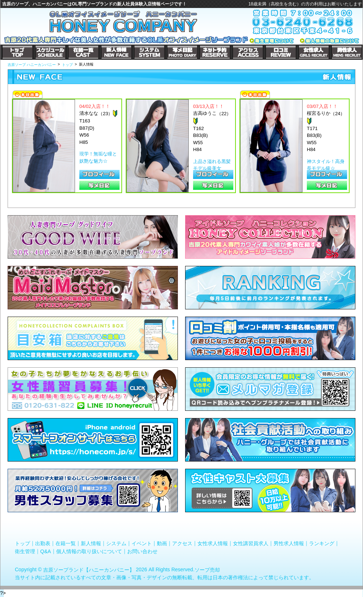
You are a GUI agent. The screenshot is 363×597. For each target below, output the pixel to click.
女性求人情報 (212, 543)
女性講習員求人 (250, 543)
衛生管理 (25, 551)
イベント (142, 543)
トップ (22, 543)
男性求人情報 (289, 543)
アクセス (182, 543)
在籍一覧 (65, 543)
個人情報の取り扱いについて (89, 551)
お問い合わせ (142, 551)
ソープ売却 (207, 570)
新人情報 (91, 543)
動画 (162, 543)
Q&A (45, 551)
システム (116, 543)
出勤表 (42, 543)
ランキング (321, 543)
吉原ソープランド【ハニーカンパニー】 (88, 570)
